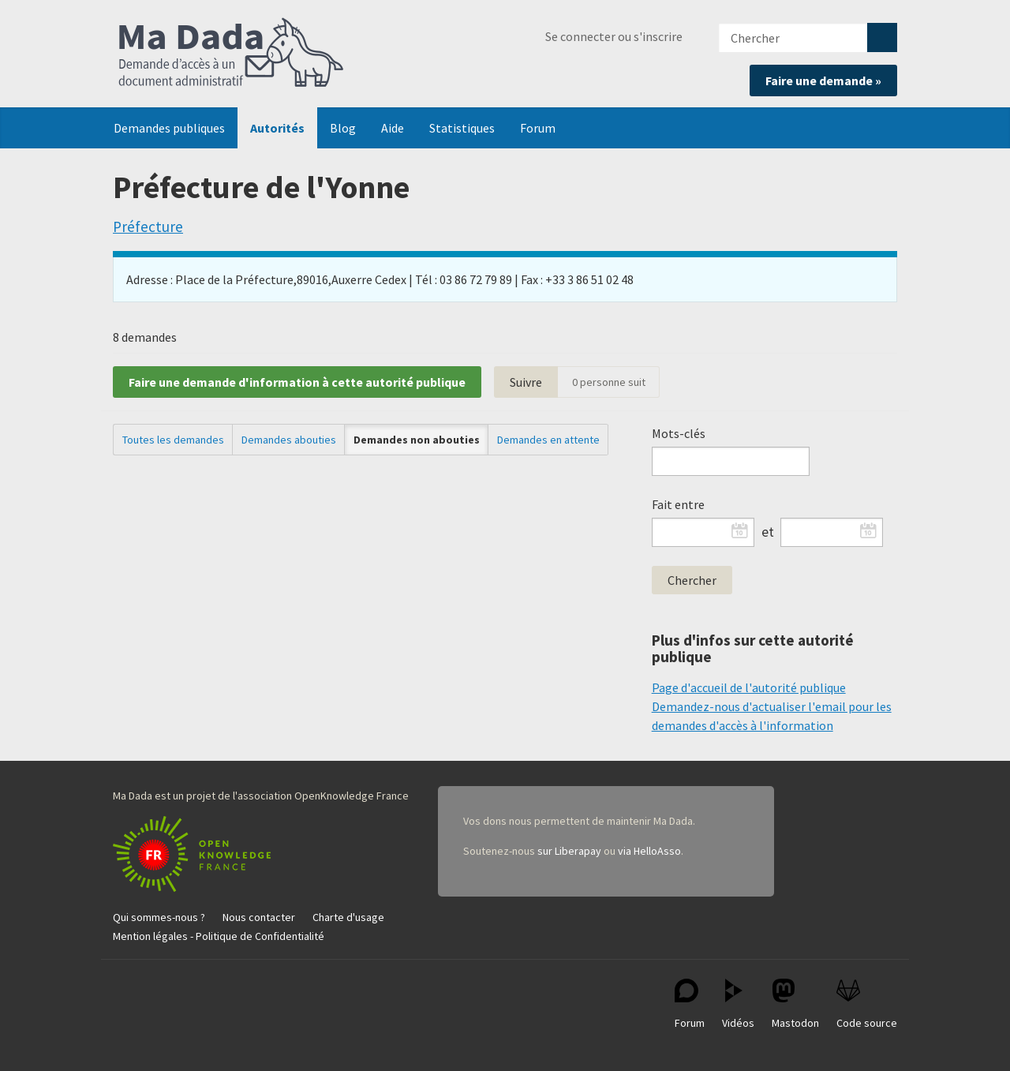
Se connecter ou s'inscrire (614, 36)
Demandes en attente (548, 440)
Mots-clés (678, 433)
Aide (392, 128)
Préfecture (148, 226)
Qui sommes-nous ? (159, 917)
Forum (538, 128)
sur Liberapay (569, 851)
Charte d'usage (348, 917)
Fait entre (678, 504)
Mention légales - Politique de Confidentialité (218, 936)
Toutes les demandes (173, 440)
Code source (866, 1004)
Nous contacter (259, 917)
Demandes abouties (288, 440)
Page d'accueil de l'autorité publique (749, 687)
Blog (343, 128)
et (767, 532)
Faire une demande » (823, 80)
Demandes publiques (169, 128)
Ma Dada (231, 53)
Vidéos (738, 1004)
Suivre (526, 382)
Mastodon (795, 1004)
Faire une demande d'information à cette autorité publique (297, 382)
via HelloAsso (649, 851)
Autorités (277, 128)
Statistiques (462, 128)
